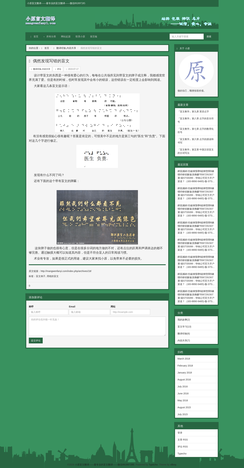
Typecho (182, 453)
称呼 (31, 306)
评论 (58, 69)
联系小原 (80, 36)
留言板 (93, 36)
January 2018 (185, 372)
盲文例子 (40, 276)
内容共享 (71, 48)
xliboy (173, 464)
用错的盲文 (53, 276)
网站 (113, 306)
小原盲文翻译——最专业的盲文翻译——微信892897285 (50, 19)
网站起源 (65, 36)
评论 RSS (183, 446)
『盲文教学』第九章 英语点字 (193, 111)
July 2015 (183, 414)
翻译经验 (61, 48)
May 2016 (183, 400)
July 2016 (183, 386)
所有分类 (49, 36)
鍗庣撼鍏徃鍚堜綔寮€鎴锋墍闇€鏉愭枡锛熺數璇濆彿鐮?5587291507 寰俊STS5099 (196, 174)
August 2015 (184, 407)
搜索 (209, 36)
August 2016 (184, 379)
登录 (180, 432)
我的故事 (182, 319)
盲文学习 (182, 326)
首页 (34, 36)
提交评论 (35, 340)
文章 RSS (183, 439)
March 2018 (184, 358)
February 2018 (185, 365)
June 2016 (183, 393)
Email (72, 306)
